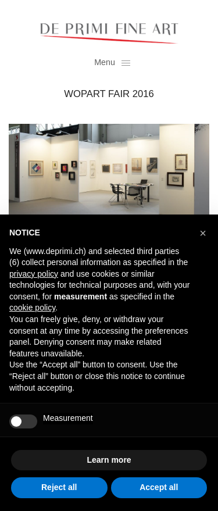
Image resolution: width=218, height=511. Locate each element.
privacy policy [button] (33, 273)
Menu (112, 62)
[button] (203, 233)
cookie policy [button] (32, 307)
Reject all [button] (59, 487)
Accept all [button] (159, 487)
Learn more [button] (109, 459)
